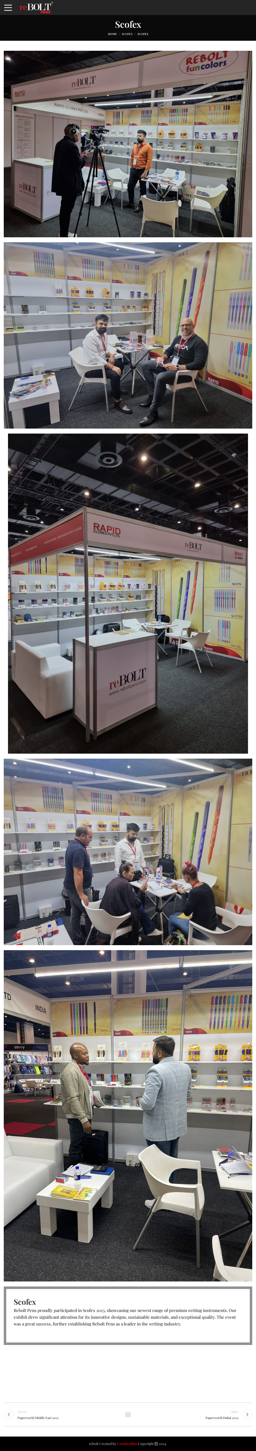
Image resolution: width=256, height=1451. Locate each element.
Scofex (127, 34)
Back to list (128, 1414)
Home (112, 34)
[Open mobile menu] (8, 8)
